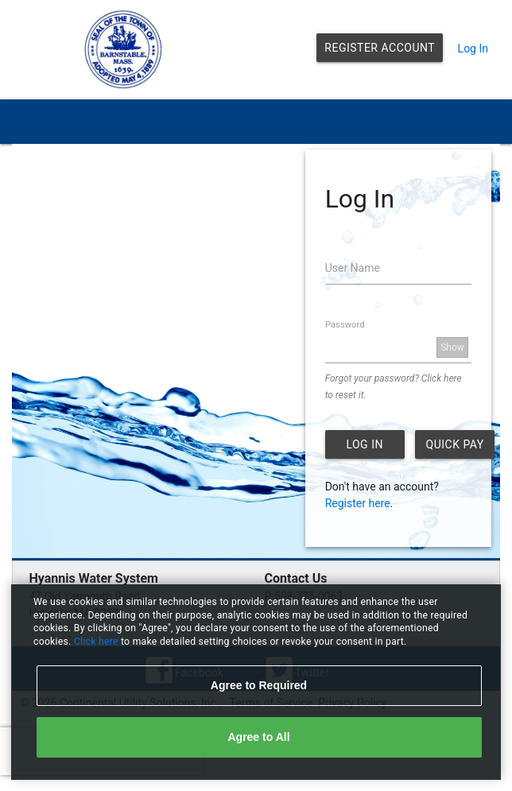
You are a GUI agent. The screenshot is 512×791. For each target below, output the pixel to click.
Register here (357, 503)
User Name (352, 268)
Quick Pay (455, 444)
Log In (473, 48)
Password (344, 325)
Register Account (379, 47)
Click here (97, 641)
